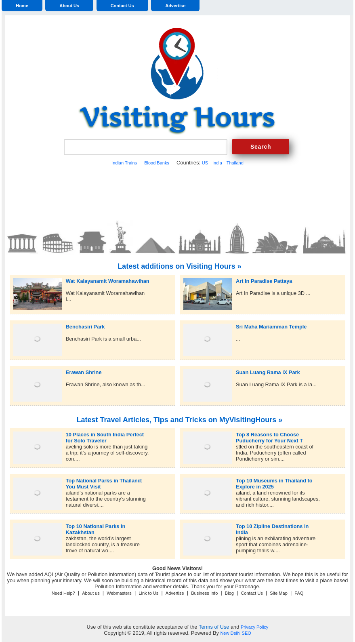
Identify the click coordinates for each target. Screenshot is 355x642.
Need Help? (63, 593)
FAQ (298, 593)
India (217, 162)
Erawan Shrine (84, 372)
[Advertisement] (177, 192)
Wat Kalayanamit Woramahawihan (107, 281)
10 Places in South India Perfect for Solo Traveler (105, 435)
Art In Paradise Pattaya (264, 281)
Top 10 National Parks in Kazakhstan (96, 526)
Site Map (278, 593)
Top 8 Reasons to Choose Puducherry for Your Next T (269, 435)
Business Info (204, 593)
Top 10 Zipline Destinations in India (272, 526)
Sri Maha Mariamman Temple (271, 327)
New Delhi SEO (235, 633)
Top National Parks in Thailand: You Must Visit (104, 481)
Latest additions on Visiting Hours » (180, 266)
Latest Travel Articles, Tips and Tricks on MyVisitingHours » (180, 420)
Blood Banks (156, 162)
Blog (229, 593)
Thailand (235, 162)
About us (90, 593)
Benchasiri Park (85, 327)
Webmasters (119, 593)
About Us (69, 5)
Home (22, 5)
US (205, 162)
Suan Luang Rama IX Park (268, 372)
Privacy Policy (254, 627)
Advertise (175, 5)
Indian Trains (124, 162)
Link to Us (148, 593)
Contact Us (122, 5)
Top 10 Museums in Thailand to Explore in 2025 (274, 481)
